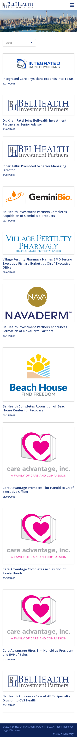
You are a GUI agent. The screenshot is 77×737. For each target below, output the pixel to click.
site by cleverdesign (63, 733)
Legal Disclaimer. (12, 730)
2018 (19, 42)
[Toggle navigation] (72, 5)
